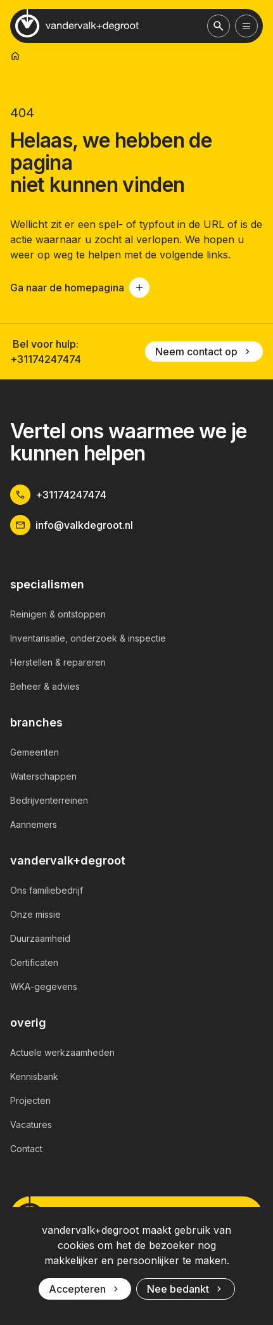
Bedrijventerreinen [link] (49, 800)
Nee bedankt (185, 1289)
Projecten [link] (30, 1100)
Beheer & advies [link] (45, 686)
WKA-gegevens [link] (43, 986)
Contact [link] (26, 1148)
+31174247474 (45, 359)
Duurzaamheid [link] (40, 938)
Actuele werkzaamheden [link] (62, 1052)
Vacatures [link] (31, 1124)
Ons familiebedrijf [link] (46, 890)
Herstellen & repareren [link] (58, 662)
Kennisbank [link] (34, 1076)
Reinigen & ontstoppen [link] (58, 614)
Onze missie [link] (35, 914)
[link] (15, 56)
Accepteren (85, 1289)
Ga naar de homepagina (79, 287)
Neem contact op (204, 351)
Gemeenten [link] (34, 752)
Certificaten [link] (34, 962)
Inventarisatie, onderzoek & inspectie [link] (88, 638)
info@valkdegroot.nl (71, 525)
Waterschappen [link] (43, 776)
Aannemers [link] (33, 824)
